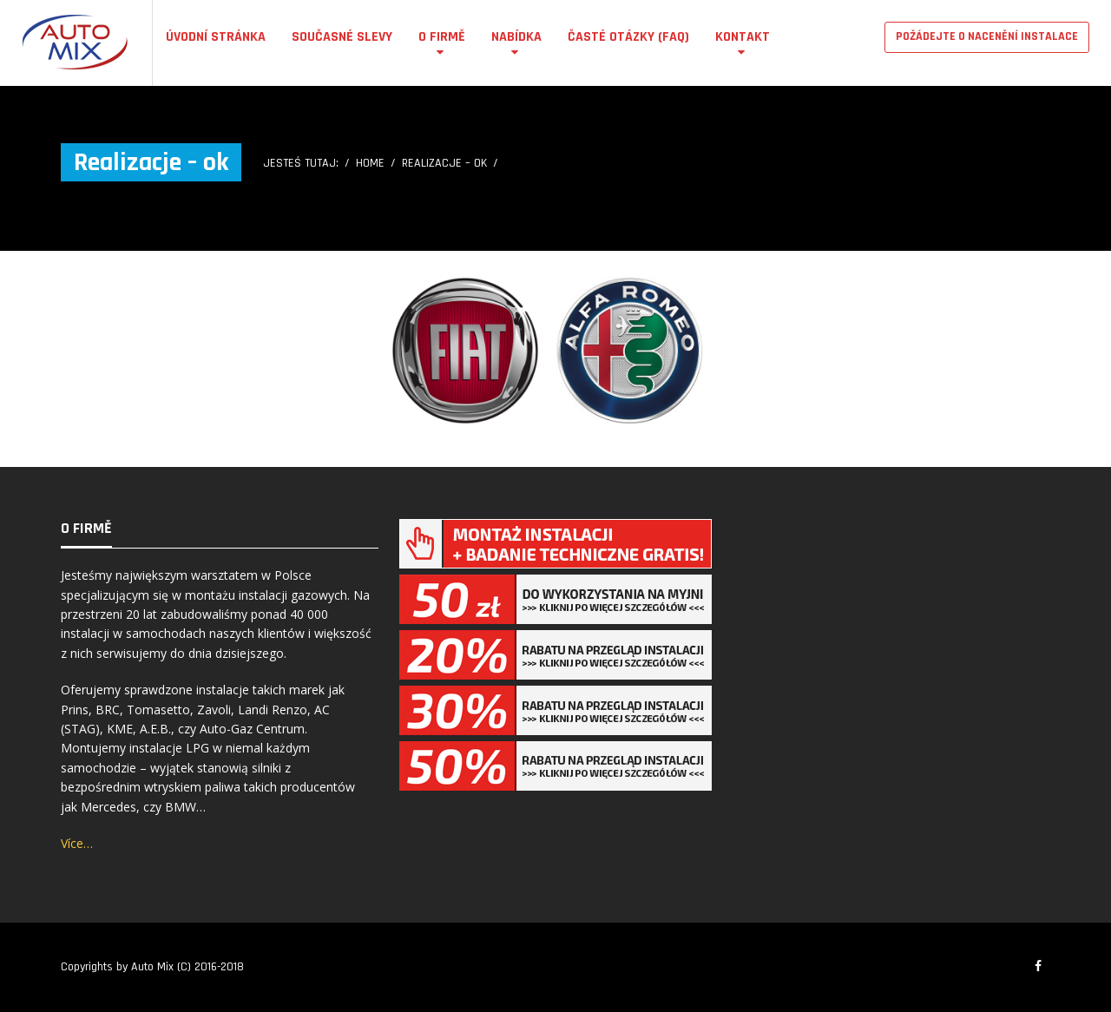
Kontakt (742, 37)
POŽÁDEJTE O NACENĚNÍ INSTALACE (987, 36)
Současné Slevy (342, 37)
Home (370, 163)
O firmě (441, 37)
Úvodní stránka (216, 37)
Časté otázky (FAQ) (628, 37)
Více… (77, 843)
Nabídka (516, 37)
